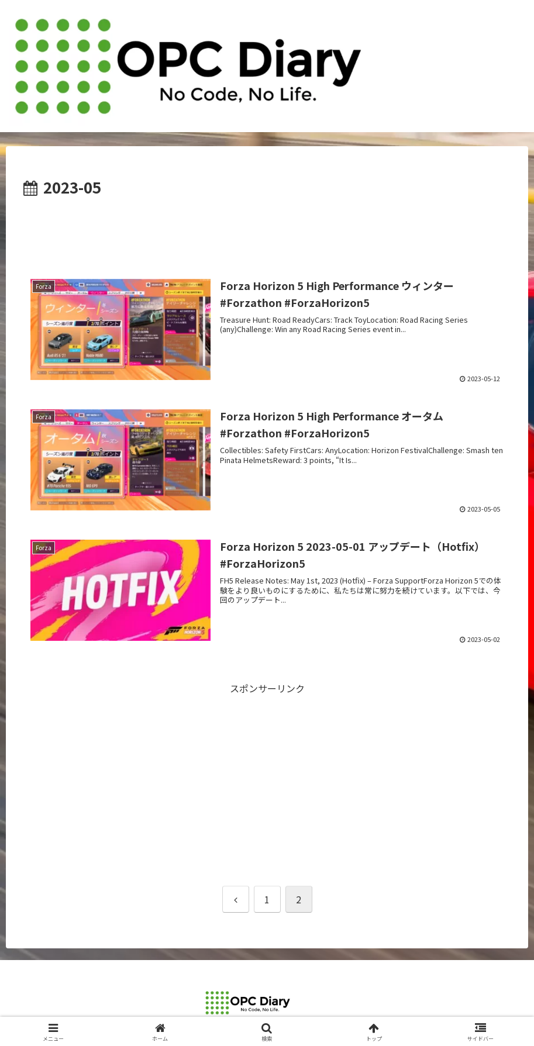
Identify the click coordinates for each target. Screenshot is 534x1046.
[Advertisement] (267, 232)
